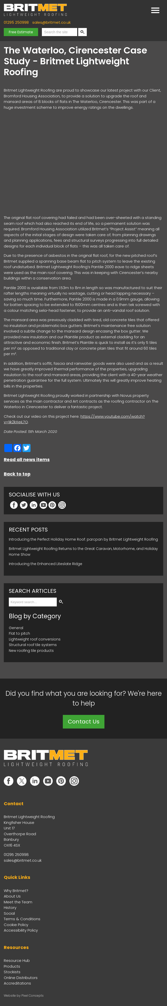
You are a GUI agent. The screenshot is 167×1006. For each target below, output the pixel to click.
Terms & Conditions (22, 918)
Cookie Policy (16, 924)
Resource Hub (17, 960)
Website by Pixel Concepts (24, 995)
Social (9, 913)
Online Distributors (21, 977)
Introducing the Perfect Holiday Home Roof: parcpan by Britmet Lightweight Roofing (83, 539)
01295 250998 (16, 22)
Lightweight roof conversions (35, 639)
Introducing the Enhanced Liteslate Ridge (45, 563)
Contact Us (83, 721)
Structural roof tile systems (33, 644)
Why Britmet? (16, 890)
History (10, 907)
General (16, 627)
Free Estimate (21, 32)
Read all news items (27, 460)
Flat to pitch (19, 633)
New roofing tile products (31, 650)
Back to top (17, 474)
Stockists (12, 971)
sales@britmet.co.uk (51, 22)
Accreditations (17, 983)
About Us (12, 896)
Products (12, 966)
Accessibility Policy (21, 930)
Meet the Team (18, 902)
